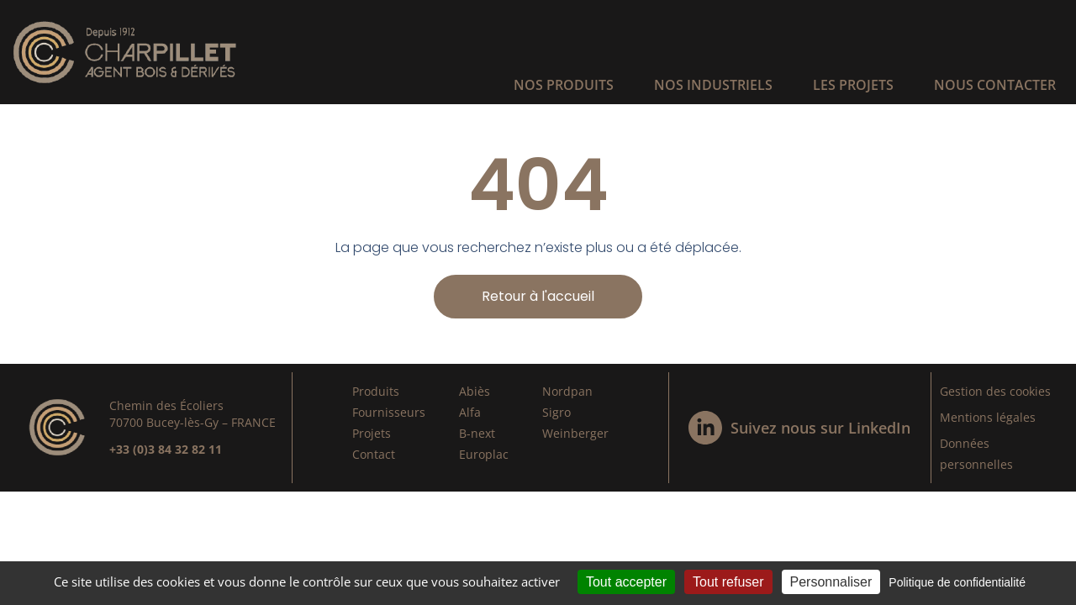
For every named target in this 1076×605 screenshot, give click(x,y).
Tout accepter (626, 582)
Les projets (853, 85)
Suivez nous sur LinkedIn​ (820, 428)
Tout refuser (728, 582)
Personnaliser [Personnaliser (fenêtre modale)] (831, 582)
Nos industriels (713, 85)
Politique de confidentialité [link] (957, 582)
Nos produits (564, 85)
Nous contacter (995, 85)
